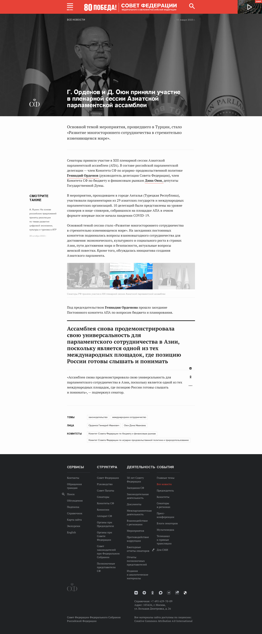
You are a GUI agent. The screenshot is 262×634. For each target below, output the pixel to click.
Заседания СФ (135, 487)
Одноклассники (190, 377)
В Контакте (190, 368)
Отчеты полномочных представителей (137, 560)
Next (167, 276)
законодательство (98, 417)
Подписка (73, 507)
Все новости (76, 19)
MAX (160, 592)
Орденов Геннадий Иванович (104, 425)
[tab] (190, 379)
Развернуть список (190, 385)
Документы (134, 504)
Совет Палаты (105, 490)
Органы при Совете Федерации (104, 536)
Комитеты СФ (105, 503)
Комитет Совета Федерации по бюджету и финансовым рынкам (122, 433)
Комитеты (163, 497)
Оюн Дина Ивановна (135, 425)
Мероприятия (135, 530)
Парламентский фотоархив (185, 592)
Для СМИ (162, 549)
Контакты (73, 477)
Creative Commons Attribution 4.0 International (163, 621)
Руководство (105, 484)
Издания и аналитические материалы (137, 574)
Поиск (71, 494)
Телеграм (169, 592)
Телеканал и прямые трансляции (164, 539)
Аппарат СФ (104, 516)
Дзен (144, 592)
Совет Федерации (108, 477)
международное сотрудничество (129, 417)
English (71, 532)
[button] (70, 7)
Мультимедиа (165, 529)
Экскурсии (73, 526)
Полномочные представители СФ (106, 567)
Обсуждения (75, 500)
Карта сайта (74, 519)
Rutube (177, 592)
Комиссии (103, 509)
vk (136, 592)
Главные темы (165, 477)
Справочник (74, 513)
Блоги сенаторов (167, 523)
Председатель (165, 490)
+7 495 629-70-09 (161, 601)
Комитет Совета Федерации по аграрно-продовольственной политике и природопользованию (139, 440)
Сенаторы (103, 497)
